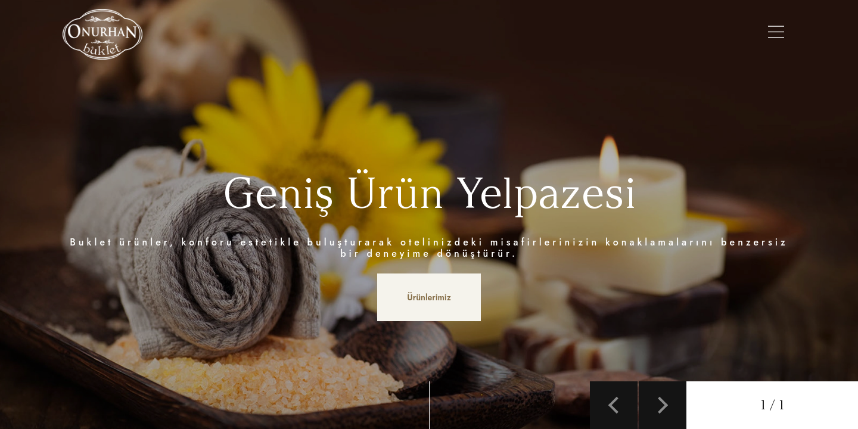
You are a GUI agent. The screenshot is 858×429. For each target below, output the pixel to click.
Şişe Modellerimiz (450, 34)
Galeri (565, 34)
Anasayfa (231, 34)
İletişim (700, 34)
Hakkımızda (294, 34)
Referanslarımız (631, 34)
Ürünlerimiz (365, 34)
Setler (522, 34)
